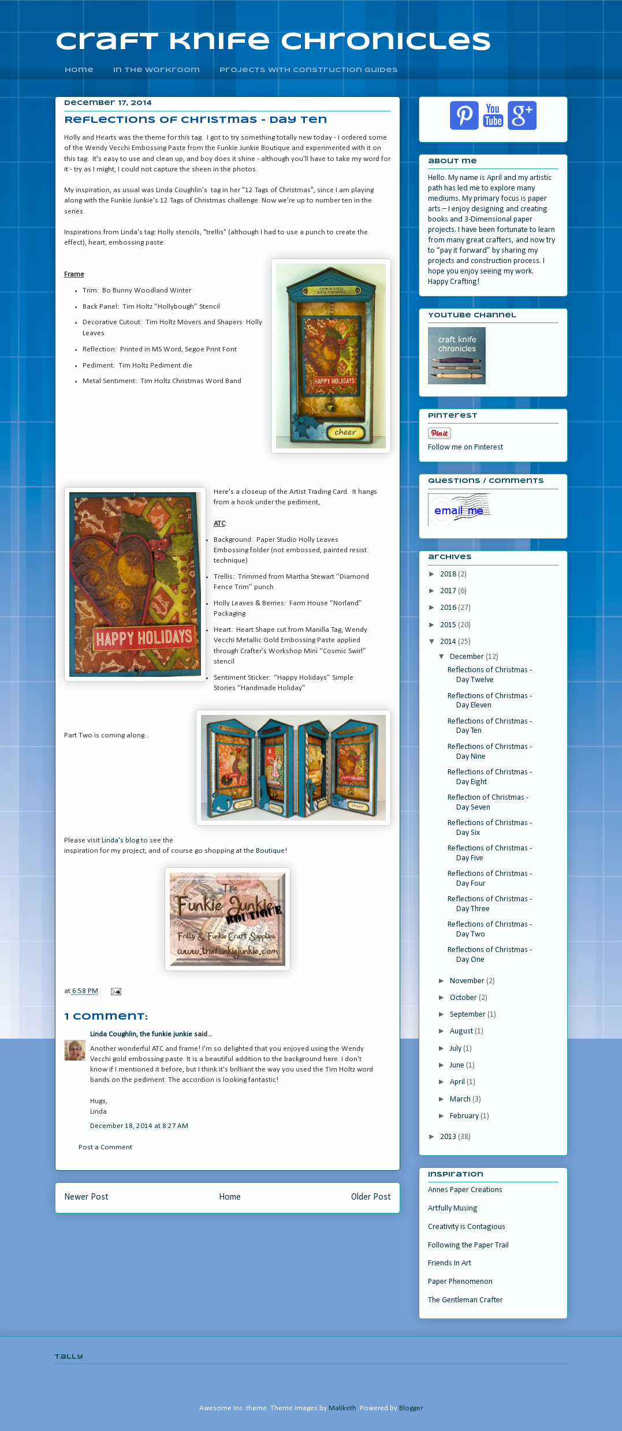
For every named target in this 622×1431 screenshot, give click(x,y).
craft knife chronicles (273, 42)
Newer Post (86, 1197)
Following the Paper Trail (468, 1245)
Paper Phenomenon (460, 1282)
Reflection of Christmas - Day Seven (488, 802)
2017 (449, 591)
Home (230, 1197)
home (79, 70)
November (468, 981)
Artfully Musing (453, 1208)
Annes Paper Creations (465, 1190)
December (468, 657)
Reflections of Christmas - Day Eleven (490, 701)
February (465, 1116)
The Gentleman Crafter (465, 1300)
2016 (449, 608)
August (462, 1031)
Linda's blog (120, 840)
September (468, 1014)
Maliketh (342, 1408)
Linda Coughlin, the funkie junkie (141, 1034)
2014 (449, 642)
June (458, 1065)
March (461, 1099)
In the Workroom (156, 70)
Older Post (371, 1197)
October (464, 998)
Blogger (410, 1408)
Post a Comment (105, 1147)
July (456, 1048)
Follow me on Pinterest (465, 447)
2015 (449, 625)
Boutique (270, 851)
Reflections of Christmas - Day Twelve (490, 675)
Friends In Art (449, 1263)
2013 (449, 1137)
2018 (449, 574)
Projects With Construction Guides (308, 70)
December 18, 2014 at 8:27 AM (139, 1126)
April (458, 1082)
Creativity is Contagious (466, 1227)
